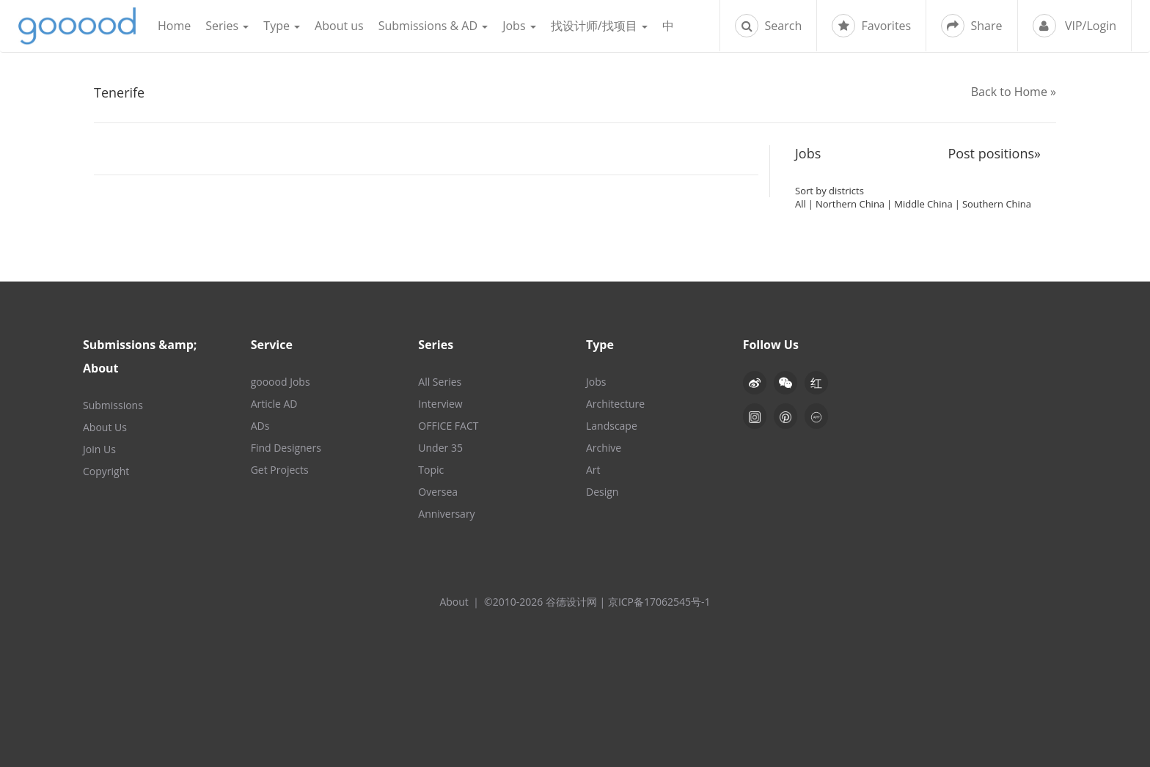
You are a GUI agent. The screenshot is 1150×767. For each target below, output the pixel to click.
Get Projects (280, 470)
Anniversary (446, 514)
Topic (431, 470)
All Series (439, 382)
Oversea (438, 492)
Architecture (615, 404)
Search (768, 25)
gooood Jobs (280, 382)
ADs (260, 426)
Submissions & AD (433, 26)
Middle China (923, 203)
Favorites (871, 25)
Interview (440, 404)
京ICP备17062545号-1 (659, 602)
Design (602, 492)
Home (174, 26)
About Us (105, 427)
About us (339, 26)
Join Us (99, 449)
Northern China (850, 203)
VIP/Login (1074, 25)
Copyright (106, 471)
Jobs (519, 26)
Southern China (996, 203)
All (800, 203)
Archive (603, 448)
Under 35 (440, 448)
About (453, 602)
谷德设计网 (77, 26)
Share (971, 25)
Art (593, 470)
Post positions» (994, 153)
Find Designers (286, 448)
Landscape (611, 426)
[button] (785, 382)
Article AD (274, 404)
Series (227, 26)
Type (281, 26)
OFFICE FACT (448, 426)
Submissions (113, 405)
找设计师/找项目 (599, 26)
